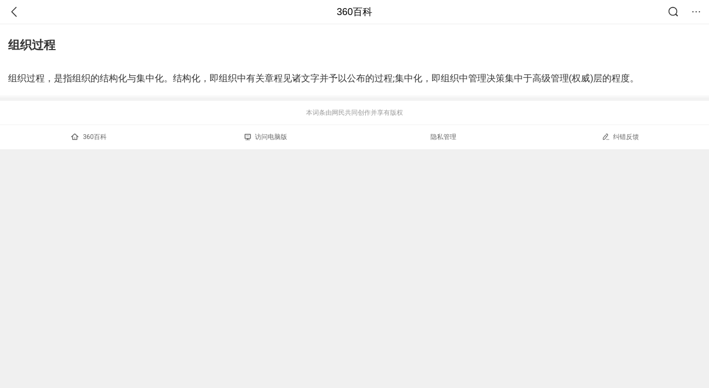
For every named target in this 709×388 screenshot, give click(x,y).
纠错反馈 (620, 137)
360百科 (354, 11)
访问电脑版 (266, 137)
